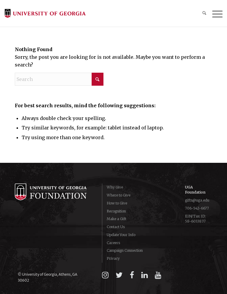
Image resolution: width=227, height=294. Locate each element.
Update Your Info (121, 235)
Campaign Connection (125, 250)
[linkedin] (144, 275)
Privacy (113, 258)
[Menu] (214, 13)
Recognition (116, 211)
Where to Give (118, 195)
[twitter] (119, 275)
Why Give (115, 187)
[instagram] (105, 275)
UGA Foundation (195, 189)
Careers (113, 243)
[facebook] (132, 275)
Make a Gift (116, 219)
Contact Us (116, 227)
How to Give (117, 203)
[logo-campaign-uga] (45, 13)
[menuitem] (201, 13)
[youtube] (158, 275)
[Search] (201, 13)
